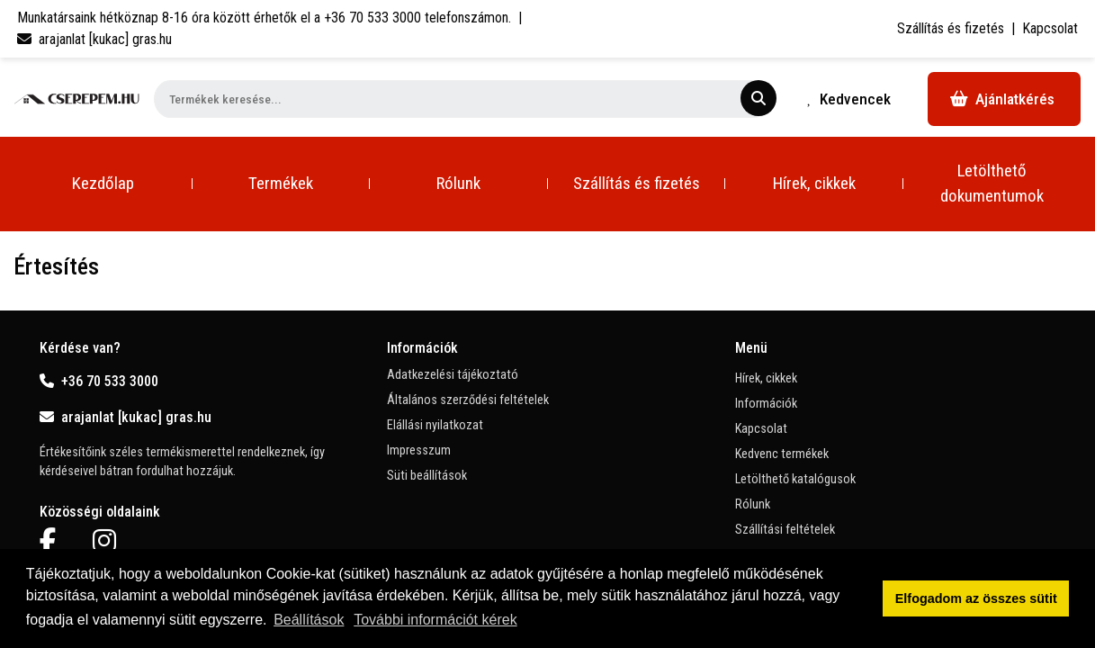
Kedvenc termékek (782, 454)
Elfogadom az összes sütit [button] (976, 598)
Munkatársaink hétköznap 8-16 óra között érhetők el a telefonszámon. (264, 17)
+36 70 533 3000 (99, 381)
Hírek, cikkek (814, 183)
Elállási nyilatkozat (435, 425)
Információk (766, 403)
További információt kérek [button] (435, 619)
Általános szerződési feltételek (468, 400)
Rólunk (458, 183)
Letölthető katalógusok (795, 479)
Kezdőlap (103, 183)
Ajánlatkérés (1002, 99)
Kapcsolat (1050, 28)
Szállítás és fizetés (950, 28)
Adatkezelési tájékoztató (452, 374)
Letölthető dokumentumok (992, 183)
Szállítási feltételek (785, 529)
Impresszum (419, 450)
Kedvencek (849, 99)
